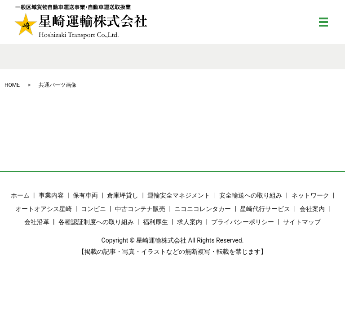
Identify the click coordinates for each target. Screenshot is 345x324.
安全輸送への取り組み (250, 195)
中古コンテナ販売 (140, 208)
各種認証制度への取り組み (96, 221)
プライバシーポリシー (242, 221)
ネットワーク (310, 195)
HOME (12, 85)
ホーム (20, 195)
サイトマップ (302, 221)
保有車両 (85, 195)
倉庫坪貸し (122, 195)
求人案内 (189, 221)
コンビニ (93, 208)
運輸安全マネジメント (178, 195)
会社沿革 (36, 221)
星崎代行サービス (265, 208)
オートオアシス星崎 (43, 208)
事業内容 (51, 195)
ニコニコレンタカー (202, 208)
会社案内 (312, 208)
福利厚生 (155, 221)
